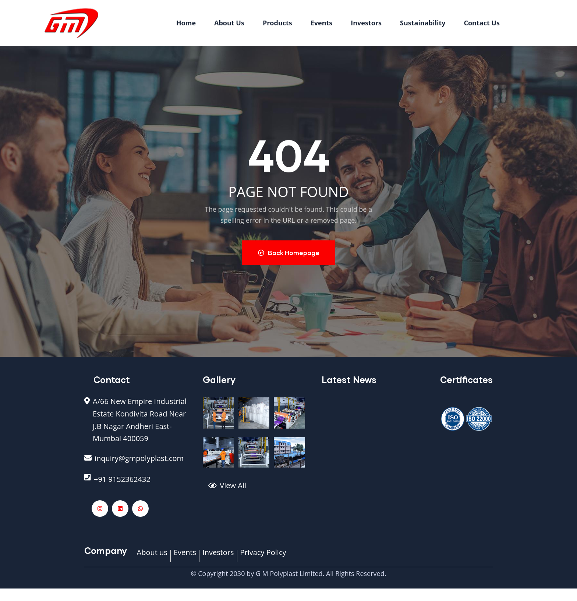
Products (277, 22)
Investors (366, 22)
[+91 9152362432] (138, 483)
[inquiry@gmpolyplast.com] (138, 462)
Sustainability (423, 22)
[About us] (152, 556)
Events (322, 22)
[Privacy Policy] (263, 556)
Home (186, 22)
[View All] (259, 490)
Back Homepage (288, 253)
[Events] (185, 556)
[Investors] (218, 556)
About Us (229, 22)
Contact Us (482, 22)
